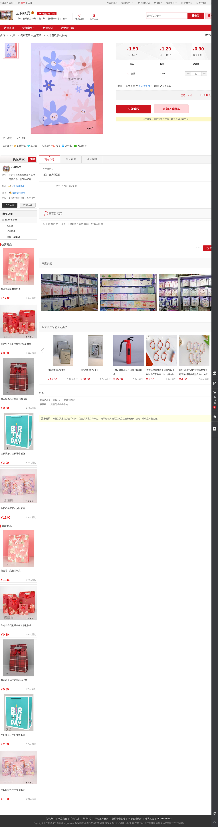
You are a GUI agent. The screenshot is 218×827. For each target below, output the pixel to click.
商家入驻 (74, 818)
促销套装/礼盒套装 (30, 35)
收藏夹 (158, 2)
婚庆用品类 (54, 174)
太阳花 (56, 400)
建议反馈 (149, 818)
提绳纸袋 (11, 231)
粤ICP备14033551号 (94, 823)
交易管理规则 (118, 818)
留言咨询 (71, 159)
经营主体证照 (149, 823)
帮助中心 (186, 3)
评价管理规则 (135, 818)
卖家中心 (171, 2)
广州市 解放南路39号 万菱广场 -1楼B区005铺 (37, 18)
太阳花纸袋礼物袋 (59, 404)
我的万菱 (127, 2)
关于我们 (50, 818)
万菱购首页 (112, 2)
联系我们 (62, 818)
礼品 (12, 35)
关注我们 (201, 2)
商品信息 (50, 158)
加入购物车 (171, 109)
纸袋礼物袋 (69, 400)
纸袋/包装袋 (11, 220)
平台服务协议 (101, 818)
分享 (23, 138)
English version (165, 818)
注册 (30, 2)
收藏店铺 (27, 205)
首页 (2, 35)
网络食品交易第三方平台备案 (170, 823)
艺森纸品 (23, 13)
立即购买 (134, 109)
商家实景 (92, 159)
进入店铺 (9, 205)
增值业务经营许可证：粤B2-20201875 (123, 823)
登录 (23, 2)
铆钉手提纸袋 (13, 236)
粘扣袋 (10, 226)
